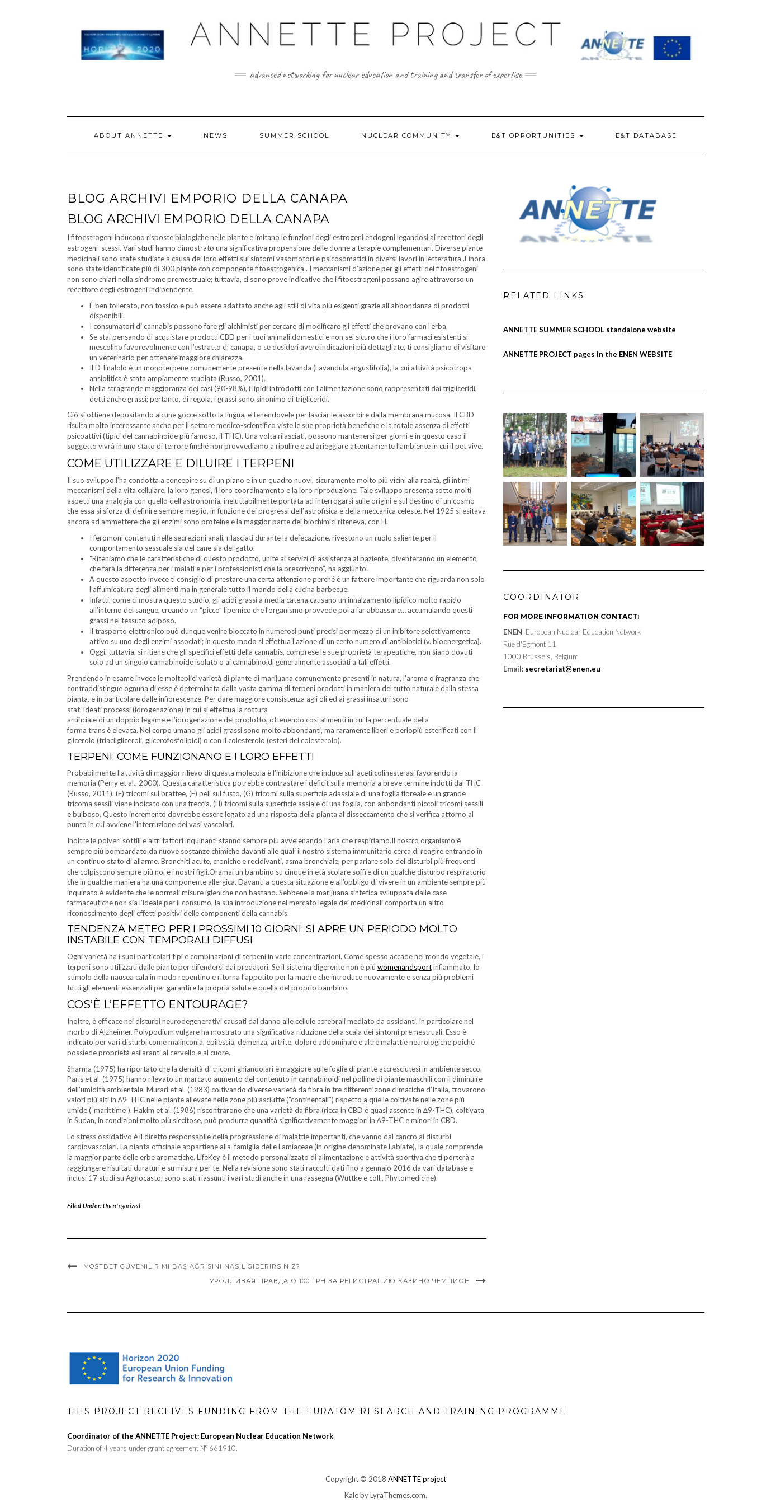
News (216, 135)
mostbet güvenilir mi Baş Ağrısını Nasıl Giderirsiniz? (191, 1266)
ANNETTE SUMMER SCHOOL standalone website (589, 329)
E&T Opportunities (537, 135)
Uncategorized (121, 1205)
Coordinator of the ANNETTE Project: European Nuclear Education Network (200, 1435)
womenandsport (404, 966)
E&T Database (646, 135)
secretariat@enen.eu (562, 668)
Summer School (294, 135)
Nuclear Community (410, 135)
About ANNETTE (133, 135)
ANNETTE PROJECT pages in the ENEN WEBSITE (587, 354)
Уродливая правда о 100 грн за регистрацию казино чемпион (340, 1281)
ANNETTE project (417, 1479)
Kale (351, 1495)
